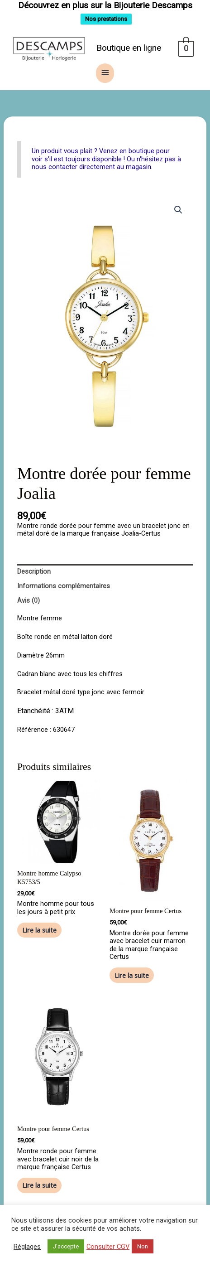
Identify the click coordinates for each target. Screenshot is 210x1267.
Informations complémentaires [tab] (63, 585)
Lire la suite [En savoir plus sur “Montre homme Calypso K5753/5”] (39, 929)
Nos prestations (106, 18)
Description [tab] (34, 571)
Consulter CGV (107, 1247)
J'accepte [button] (66, 1246)
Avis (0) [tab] (28, 600)
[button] (178, 209)
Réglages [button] (27, 1247)
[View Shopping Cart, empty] (185, 48)
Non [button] (142, 1246)
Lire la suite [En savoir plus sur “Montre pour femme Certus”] (132, 974)
